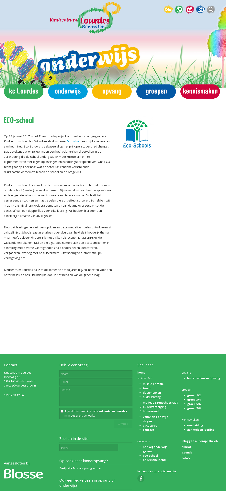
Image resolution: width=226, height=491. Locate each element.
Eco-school (73, 141)
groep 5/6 (194, 404)
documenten (152, 392)
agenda (187, 452)
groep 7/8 (194, 408)
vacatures (150, 425)
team (147, 388)
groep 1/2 (194, 395)
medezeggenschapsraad (160, 402)
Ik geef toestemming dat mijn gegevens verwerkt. (95, 413)
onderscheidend (154, 460)
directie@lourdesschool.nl (20, 385)
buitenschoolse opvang (203, 378)
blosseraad (151, 411)
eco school (150, 455)
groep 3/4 (194, 399)
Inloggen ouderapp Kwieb (200, 441)
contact (148, 430)
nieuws (187, 447)
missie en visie (153, 384)
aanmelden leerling (201, 429)
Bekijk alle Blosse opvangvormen (80, 468)
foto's (186, 458)
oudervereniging (154, 407)
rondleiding (195, 425)
